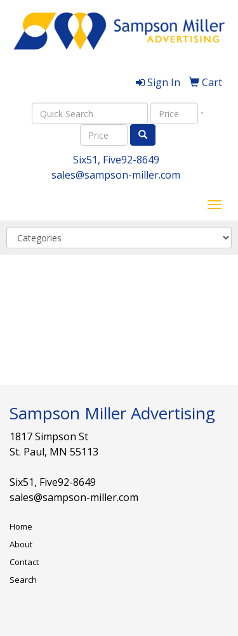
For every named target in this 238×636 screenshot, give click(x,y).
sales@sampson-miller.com (115, 175)
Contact (24, 562)
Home (21, 526)
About (21, 544)
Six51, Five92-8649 (116, 160)
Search (23, 579)
